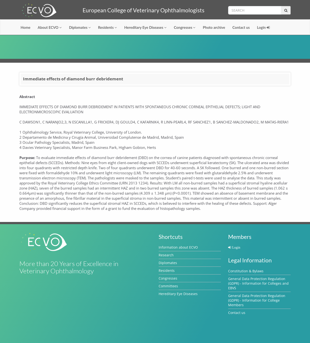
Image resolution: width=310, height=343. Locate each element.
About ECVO (50, 27)
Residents (107, 27)
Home (26, 27)
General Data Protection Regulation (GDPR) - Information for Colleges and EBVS (258, 283)
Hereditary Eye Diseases (145, 27)
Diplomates (80, 27)
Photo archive (214, 27)
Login (263, 27)
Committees (168, 286)
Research (166, 255)
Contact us (241, 27)
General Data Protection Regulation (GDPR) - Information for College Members (256, 300)
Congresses (185, 27)
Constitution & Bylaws (246, 271)
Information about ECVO (178, 247)
